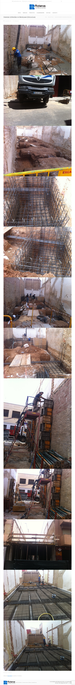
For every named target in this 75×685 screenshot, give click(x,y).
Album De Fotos (51, 17)
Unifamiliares (16, 20)
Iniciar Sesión (10, 675)
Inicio (46, 17)
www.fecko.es (34, 682)
